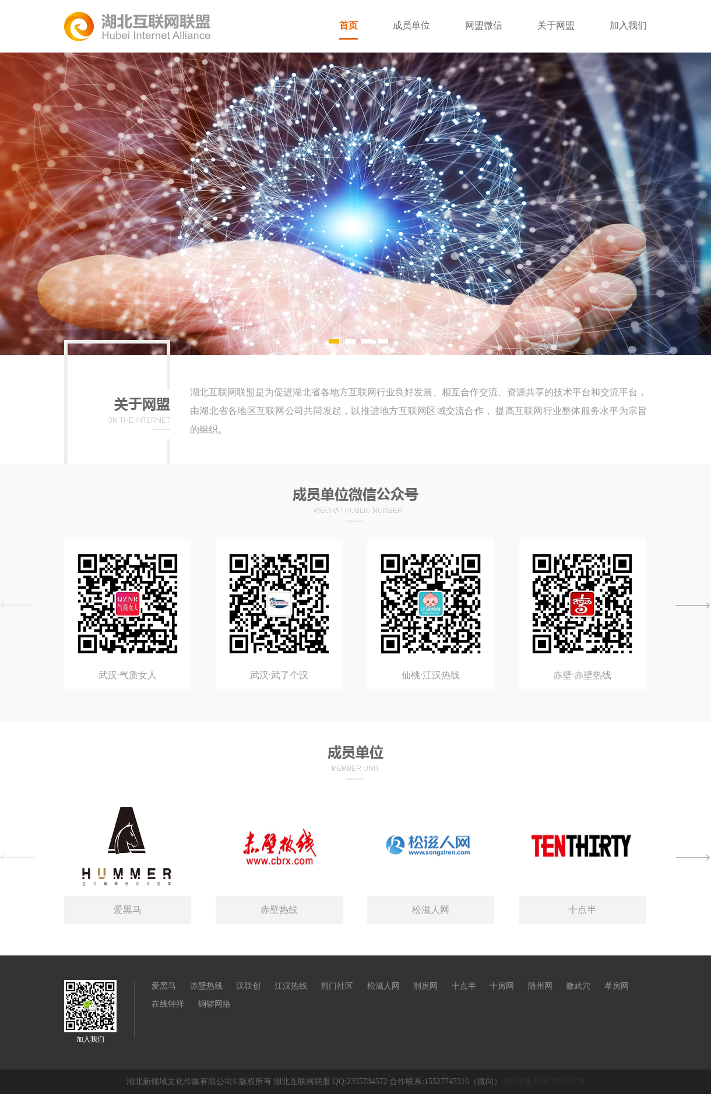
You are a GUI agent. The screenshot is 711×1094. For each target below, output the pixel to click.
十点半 (464, 986)
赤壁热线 (206, 986)
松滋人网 (383, 986)
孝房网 (616, 986)
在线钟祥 (168, 1004)
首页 (348, 25)
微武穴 (578, 986)
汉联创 (248, 986)
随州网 (540, 986)
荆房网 (425, 986)
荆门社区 (337, 986)
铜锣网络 (214, 1004)
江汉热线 (290, 986)
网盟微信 (483, 25)
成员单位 (411, 25)
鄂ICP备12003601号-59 (544, 1081)
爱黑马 (164, 986)
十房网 (502, 986)
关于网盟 (556, 25)
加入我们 (628, 25)
